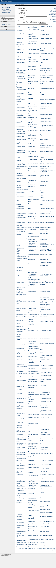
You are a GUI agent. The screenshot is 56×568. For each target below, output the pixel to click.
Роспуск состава (21, 511)
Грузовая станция (21, 59)
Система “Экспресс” (33, 535)
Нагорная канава (21, 263)
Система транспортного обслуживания (20, 535)
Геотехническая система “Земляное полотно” (33, 38)
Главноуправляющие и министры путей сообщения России (33, 43)
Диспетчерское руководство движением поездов (33, 77)
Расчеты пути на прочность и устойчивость (32, 487)
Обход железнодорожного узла (21, 302)
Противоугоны (31, 460)
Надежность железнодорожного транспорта (21, 269)
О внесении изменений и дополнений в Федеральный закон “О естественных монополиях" (34, 282)
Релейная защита (21, 498)
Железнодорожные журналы (47, 111)
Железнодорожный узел (46, 121)
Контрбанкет (43, 185)
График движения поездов (46, 53)
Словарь (42, 542)
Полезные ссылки (21, 411)
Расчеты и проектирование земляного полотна (21, 487)
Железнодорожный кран (46, 114)
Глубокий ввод (20, 47)
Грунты (18, 65)
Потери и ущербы (21, 418)
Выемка (18, 26)
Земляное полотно (21, 139)
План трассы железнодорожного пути (21, 380)
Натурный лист (20, 275)
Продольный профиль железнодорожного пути (22, 439)
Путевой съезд (31, 464)
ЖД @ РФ (30, 98)
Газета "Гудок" (20, 33)
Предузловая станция (45, 424)
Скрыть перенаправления (32, 22)
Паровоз (30, 359)
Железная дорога (21, 107)
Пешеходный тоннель (33, 376)
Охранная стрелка (32, 356)
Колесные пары (32, 170)
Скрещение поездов (33, 542)
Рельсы (18, 505)
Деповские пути (32, 69)
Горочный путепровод (33, 49)
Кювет (18, 200)
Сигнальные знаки (44, 526)
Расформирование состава (47, 481)
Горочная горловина (45, 47)
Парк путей (19, 359)
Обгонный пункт (32, 291)
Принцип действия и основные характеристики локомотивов (46, 431)
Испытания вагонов (33, 156)
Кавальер (19, 160)
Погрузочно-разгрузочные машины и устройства (33, 394)
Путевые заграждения (45, 464)
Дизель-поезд (31, 73)
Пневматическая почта (33, 390)
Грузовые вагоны (21, 62)
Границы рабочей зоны (33, 53)
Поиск (2, 15)
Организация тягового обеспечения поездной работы (33, 330)
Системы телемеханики (46, 535)
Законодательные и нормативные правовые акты (21, 135)
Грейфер (19, 56)
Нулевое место (20, 282)
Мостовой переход (44, 259)
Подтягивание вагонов (45, 398)
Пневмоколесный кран (45, 390)
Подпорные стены (21, 398)
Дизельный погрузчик (45, 73)
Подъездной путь (21, 402)
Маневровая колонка (22, 211)
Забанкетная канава (33, 130)
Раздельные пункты (33, 478)
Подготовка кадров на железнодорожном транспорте (45, 394)
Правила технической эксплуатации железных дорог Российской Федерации (22, 424)
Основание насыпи (32, 338)
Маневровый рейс (32, 213)
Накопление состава (33, 269)
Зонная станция (44, 139)
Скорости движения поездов (47, 539)
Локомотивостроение (33, 203)
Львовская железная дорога (47, 208)
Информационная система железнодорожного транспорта (47, 147)
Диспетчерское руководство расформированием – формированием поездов (47, 77)
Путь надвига (43, 471)
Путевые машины (44, 468)
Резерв (42, 492)
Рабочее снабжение (33, 475)
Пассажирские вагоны (33, 365)
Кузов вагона (31, 196)
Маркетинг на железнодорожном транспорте (21, 217)
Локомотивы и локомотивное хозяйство (20, 208)
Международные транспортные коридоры (21, 233)
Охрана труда (20, 356)
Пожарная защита (32, 406)
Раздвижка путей (21, 478)
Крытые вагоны (21, 196)
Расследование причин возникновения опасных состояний (34, 481)
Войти (2, 3)
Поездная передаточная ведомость (20, 406)
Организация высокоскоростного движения (21, 322)
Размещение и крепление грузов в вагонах (21, 481)
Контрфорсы (31, 191)
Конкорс (19, 181)
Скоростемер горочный (34, 539)
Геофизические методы (46, 38)
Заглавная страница (45, 130)
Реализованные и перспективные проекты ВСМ (46, 487)
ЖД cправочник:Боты (22, 104)
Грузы (41, 62)
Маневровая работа (33, 211)
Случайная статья (6, 10)
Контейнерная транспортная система (20, 185)
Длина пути (31, 88)
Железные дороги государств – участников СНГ (32, 126)
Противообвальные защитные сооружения (21, 460)
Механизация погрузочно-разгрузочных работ (33, 245)
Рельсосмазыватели (45, 501)
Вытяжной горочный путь (46, 26)
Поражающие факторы (46, 414)
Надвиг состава (32, 263)
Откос (41, 349)
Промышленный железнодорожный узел (21, 454)
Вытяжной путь (20, 30)
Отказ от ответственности (6, 554)
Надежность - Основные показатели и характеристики (46, 264)
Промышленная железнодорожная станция (32, 448)
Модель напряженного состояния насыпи (21, 255)
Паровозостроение (45, 359)
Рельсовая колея (44, 498)
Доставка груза (20, 93)
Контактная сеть (44, 181)
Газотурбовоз (20, 38)
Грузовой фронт (44, 59)
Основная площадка (45, 338)
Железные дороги (21, 126)
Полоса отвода (31, 411)
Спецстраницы (5, 23)
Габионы (42, 30)
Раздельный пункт (44, 478)
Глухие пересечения (33, 47)
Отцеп (41, 352)
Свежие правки (5, 9)
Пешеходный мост (21, 376)
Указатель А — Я (6, 7)
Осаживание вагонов (45, 330)
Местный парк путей (22, 238)
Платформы (43, 385)
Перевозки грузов (21, 369)
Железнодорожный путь (46, 118)
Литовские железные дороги (47, 200)
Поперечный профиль (33, 414)
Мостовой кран (31, 259)
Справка (4, 14)
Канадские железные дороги (47, 163)
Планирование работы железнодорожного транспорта (33, 385)
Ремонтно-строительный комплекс (31, 506)
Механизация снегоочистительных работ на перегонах (47, 245)
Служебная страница (21, 4)
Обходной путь (31, 301)
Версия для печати (6, 24)
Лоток (29, 208)
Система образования (33, 530)
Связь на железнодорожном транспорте (32, 517)
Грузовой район (32, 59)
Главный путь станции (45, 43)
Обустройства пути (45, 291)
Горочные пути (20, 49)
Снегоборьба (43, 545)
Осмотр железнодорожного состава (21, 338)
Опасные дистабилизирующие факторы (45, 309)
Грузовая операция (45, 56)
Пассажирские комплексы (46, 365)
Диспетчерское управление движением (20, 82)
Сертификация (20, 522)
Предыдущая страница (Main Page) (52, 13)
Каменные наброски (33, 163)
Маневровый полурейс (46, 211)
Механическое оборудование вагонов (20, 250)
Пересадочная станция (46, 372)
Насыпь (42, 269)
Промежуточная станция (46, 444)
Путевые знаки (20, 468)
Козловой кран (20, 170)
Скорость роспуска (21, 542)
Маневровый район (21, 213)
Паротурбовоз (20, 361)
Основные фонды (21, 344)
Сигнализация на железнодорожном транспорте (32, 526)
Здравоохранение (44, 134)
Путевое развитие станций (47, 460)
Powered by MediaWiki (5, 555)
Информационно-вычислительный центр (21, 152)
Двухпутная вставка (45, 65)
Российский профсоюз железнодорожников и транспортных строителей (46, 511)
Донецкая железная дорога (47, 88)
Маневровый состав (45, 213)
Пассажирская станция (46, 361)
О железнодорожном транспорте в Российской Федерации (46, 282)
